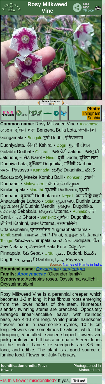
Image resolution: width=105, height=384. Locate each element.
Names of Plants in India (82, 264)
